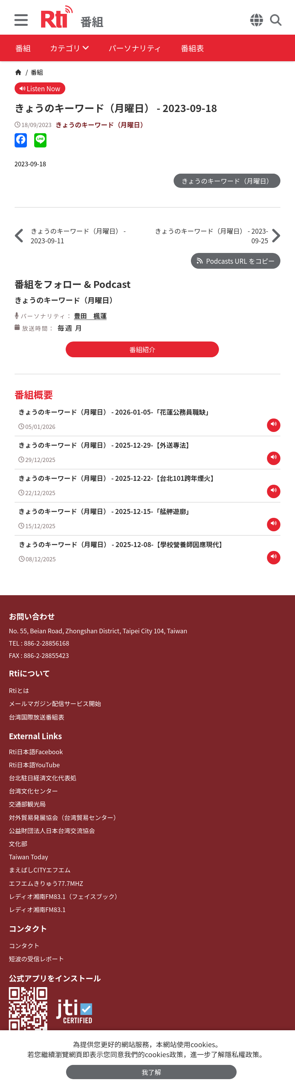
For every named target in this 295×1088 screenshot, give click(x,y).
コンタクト (28, 928)
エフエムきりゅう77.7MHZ (46, 883)
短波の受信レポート (36, 958)
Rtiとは (19, 690)
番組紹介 (142, 349)
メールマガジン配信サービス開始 (55, 703)
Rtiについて (29, 673)
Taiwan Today (28, 856)
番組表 (192, 48)
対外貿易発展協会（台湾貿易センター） (64, 817)
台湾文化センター (33, 791)
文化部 (18, 843)
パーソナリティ (135, 48)
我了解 (151, 1072)
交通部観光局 (27, 804)
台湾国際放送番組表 (36, 717)
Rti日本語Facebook (36, 751)
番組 (23, 48)
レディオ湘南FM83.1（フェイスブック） (65, 896)
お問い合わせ (32, 616)
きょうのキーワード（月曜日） (101, 124)
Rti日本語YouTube (34, 764)
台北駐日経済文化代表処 (42, 778)
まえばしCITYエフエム (40, 870)
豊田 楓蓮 (90, 315)
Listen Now (40, 88)
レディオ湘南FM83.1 (37, 909)
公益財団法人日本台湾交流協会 (52, 830)
